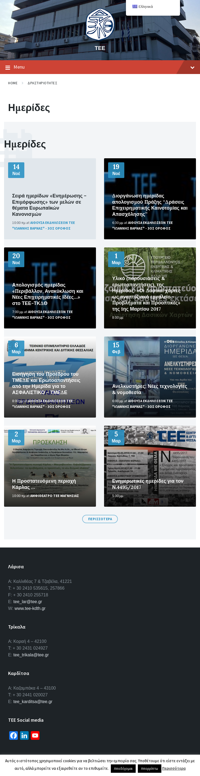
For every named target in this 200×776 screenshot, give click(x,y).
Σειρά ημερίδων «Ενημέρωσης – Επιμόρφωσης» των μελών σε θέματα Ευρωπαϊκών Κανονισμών (49, 205)
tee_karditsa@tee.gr (33, 701)
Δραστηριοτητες (42, 83)
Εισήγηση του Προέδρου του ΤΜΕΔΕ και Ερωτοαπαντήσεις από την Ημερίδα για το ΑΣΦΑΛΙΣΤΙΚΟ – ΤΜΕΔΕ (46, 383)
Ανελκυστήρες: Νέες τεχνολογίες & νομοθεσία (149, 389)
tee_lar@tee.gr (28, 601)
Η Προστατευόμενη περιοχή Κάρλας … (44, 484)
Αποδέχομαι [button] (123, 768)
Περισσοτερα (100, 519)
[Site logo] (100, 39)
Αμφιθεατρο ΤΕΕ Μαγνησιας (54, 495)
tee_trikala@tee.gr (31, 655)
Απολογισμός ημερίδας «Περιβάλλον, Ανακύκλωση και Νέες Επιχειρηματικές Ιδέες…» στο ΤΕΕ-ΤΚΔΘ (47, 294)
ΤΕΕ (100, 48)
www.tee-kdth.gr (30, 608)
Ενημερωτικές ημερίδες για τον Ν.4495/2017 (148, 484)
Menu (100, 67)
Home (13, 83)
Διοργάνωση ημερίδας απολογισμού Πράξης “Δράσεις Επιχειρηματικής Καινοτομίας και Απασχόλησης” (150, 205)
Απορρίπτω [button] (149, 768)
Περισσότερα (174, 768)
